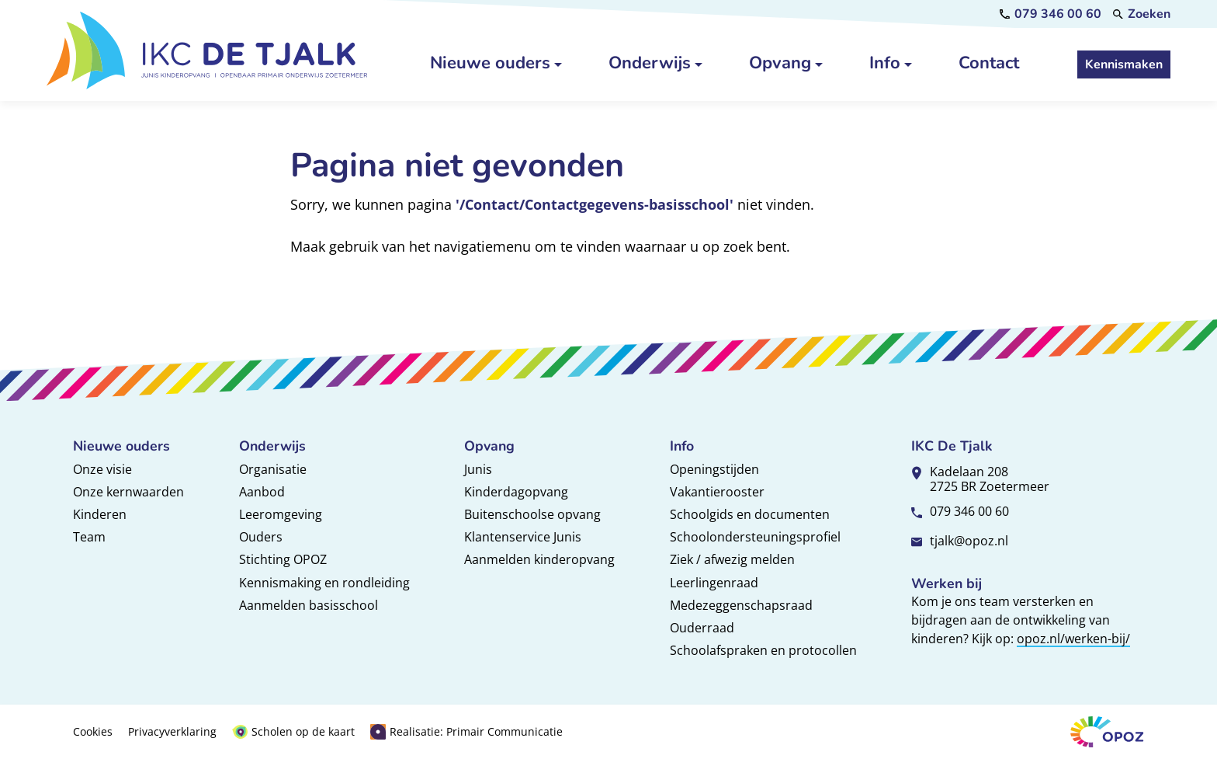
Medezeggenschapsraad (741, 605)
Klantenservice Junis (522, 536)
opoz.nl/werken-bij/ (1073, 638)
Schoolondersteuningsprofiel (755, 536)
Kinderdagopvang (516, 491)
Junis (478, 469)
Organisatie (273, 469)
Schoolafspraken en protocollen (763, 650)
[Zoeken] (1141, 14)
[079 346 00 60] (1050, 14)
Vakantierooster (717, 491)
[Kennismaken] (1123, 64)
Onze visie (102, 469)
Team (89, 536)
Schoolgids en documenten (750, 514)
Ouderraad (702, 627)
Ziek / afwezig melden (732, 559)
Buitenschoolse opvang (532, 514)
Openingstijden (714, 469)
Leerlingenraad (714, 582)
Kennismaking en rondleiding (324, 582)
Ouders (261, 536)
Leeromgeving (280, 514)
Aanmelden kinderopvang (539, 559)
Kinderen (100, 514)
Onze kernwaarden (128, 491)
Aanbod (262, 491)
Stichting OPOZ (283, 559)
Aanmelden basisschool (308, 605)
